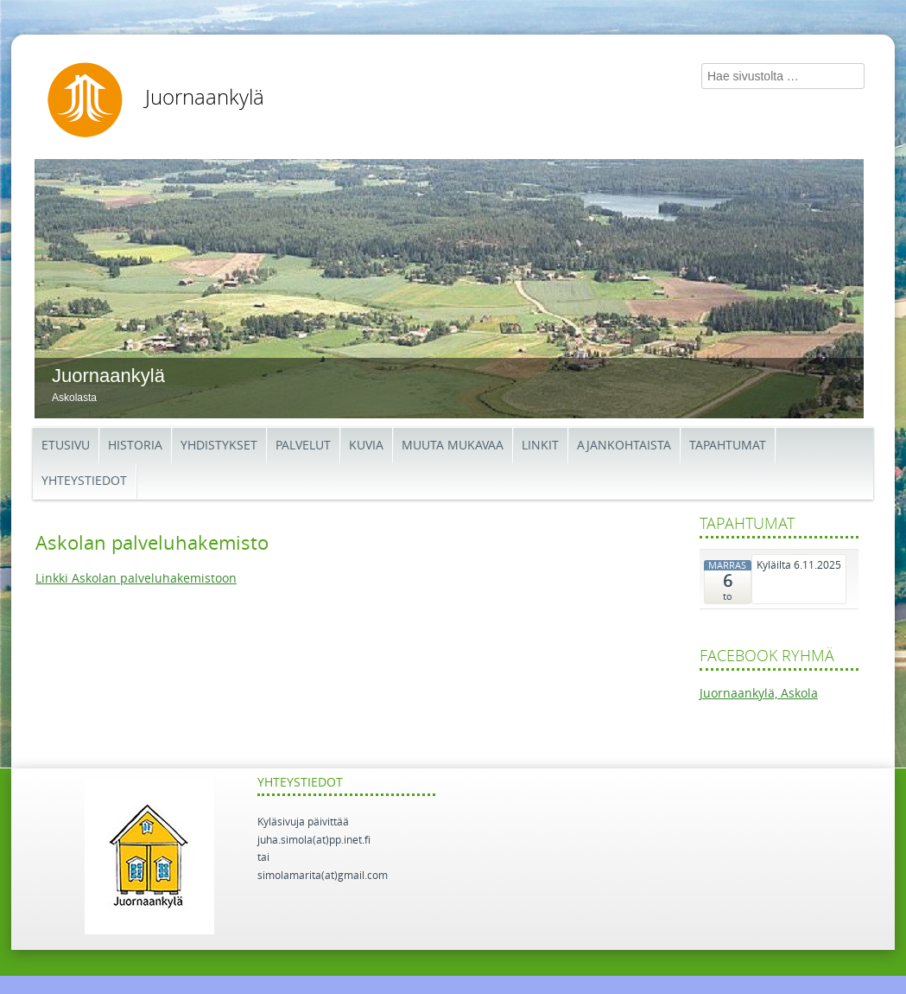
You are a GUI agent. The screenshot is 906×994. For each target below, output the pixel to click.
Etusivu (65, 445)
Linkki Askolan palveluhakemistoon (136, 578)
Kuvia (366, 445)
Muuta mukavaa (453, 445)
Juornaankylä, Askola (759, 693)
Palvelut (303, 445)
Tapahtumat (727, 445)
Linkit (540, 445)
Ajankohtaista (624, 445)
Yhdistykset (219, 445)
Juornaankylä (204, 98)
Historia (135, 445)
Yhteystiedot (84, 481)
